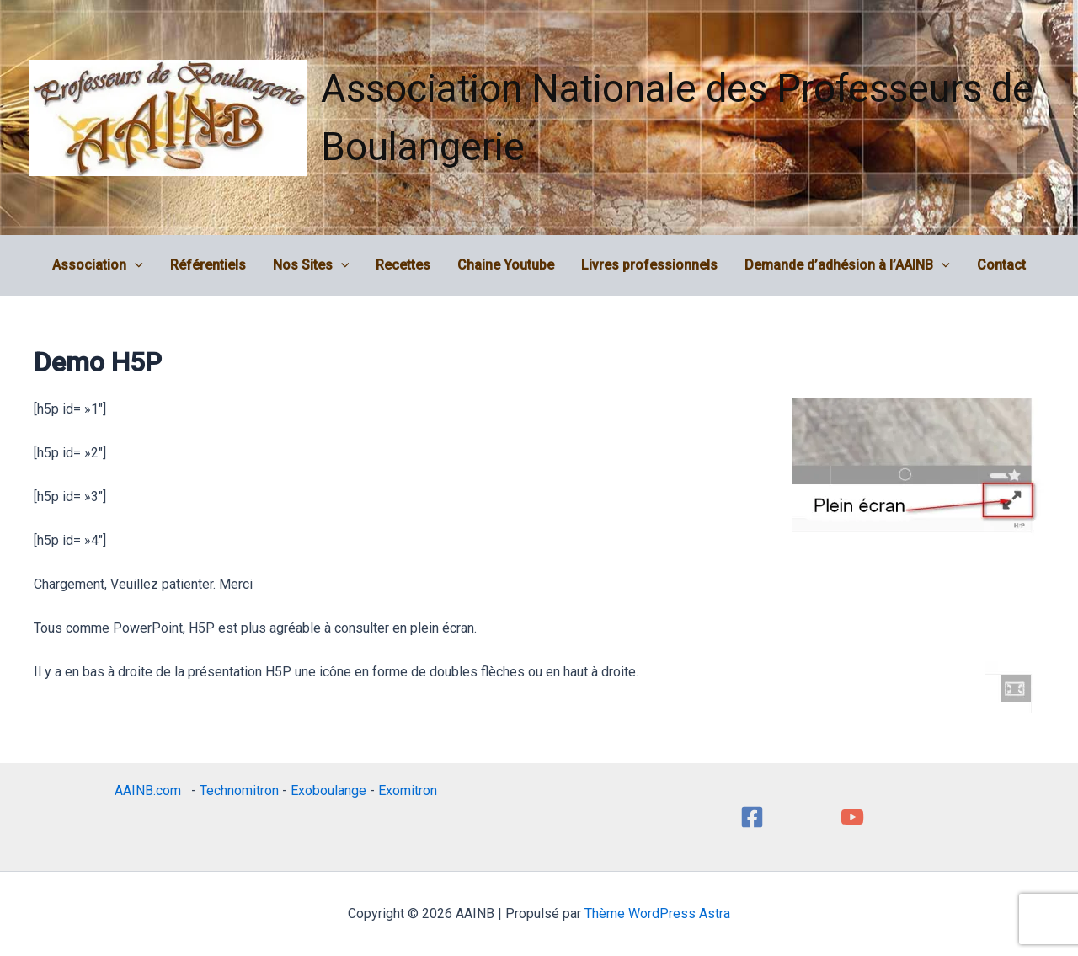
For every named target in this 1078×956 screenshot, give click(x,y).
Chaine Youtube (505, 265)
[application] (134, 265)
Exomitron (407, 790)
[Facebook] (752, 817)
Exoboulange (328, 790)
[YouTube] (852, 817)
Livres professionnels (649, 265)
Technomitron (239, 790)
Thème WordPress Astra (657, 913)
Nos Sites (311, 265)
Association (97, 265)
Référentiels (208, 265)
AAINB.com (151, 790)
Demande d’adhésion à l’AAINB (847, 265)
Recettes (403, 265)
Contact (1001, 265)
